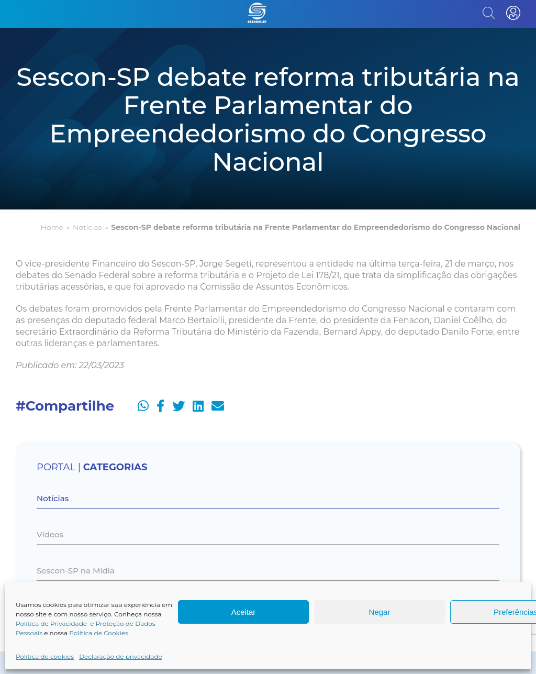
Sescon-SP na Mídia (76, 571)
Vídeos (50, 534)
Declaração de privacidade (120, 656)
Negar (379, 611)
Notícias (87, 227)
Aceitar (243, 611)
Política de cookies (45, 656)
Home (52, 227)
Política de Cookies (98, 633)
